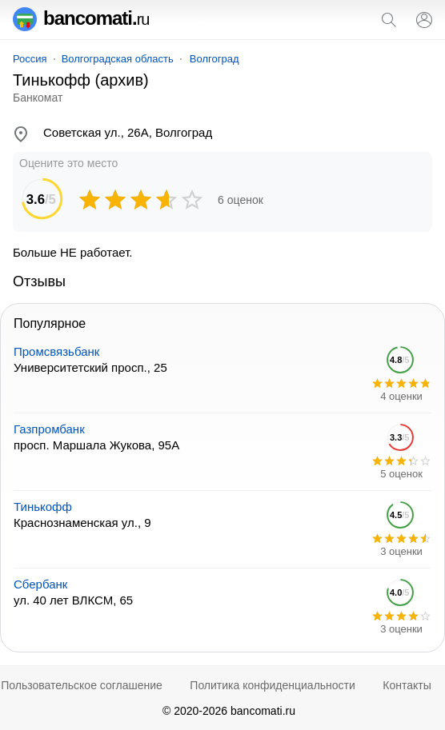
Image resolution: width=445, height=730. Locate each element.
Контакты (407, 685)
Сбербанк (40, 584)
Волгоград (214, 59)
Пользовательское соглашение (81, 685)
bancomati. (81, 18)
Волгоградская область (118, 59)
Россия (30, 59)
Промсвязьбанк (56, 351)
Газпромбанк (49, 429)
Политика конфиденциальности (272, 685)
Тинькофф (43, 506)
